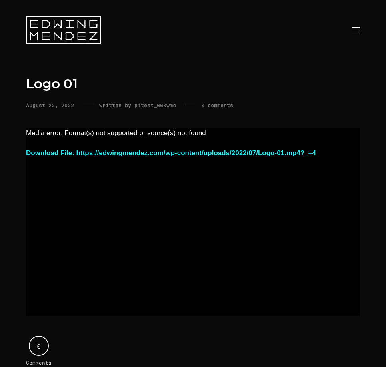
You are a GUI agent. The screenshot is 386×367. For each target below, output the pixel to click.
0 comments (217, 105)
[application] (193, 222)
